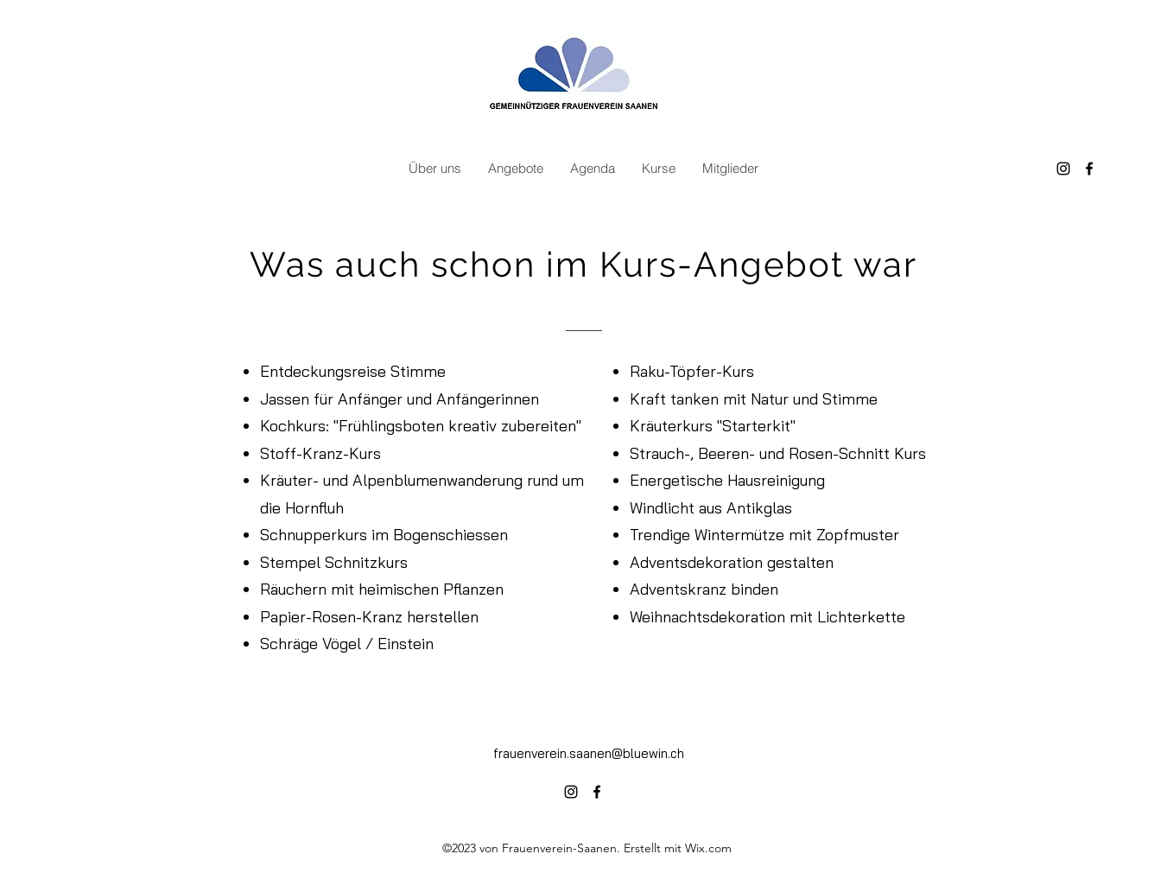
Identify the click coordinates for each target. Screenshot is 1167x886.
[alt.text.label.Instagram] (1063, 168)
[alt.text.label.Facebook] (1089, 168)
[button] (434, 169)
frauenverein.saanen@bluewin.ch (588, 753)
